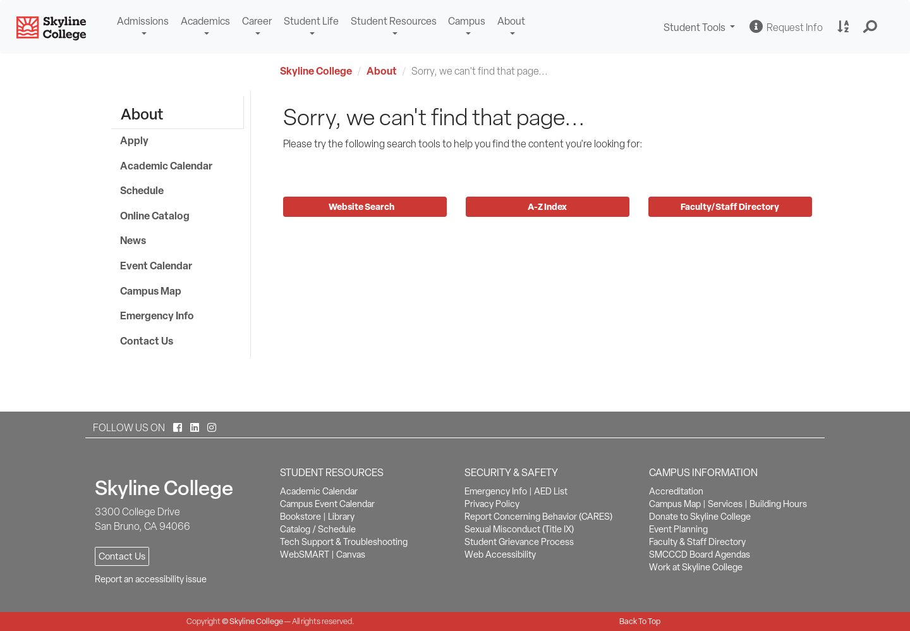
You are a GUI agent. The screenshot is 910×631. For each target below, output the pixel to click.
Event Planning (678, 529)
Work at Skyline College (696, 567)
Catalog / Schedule (318, 529)
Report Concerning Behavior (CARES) (538, 516)
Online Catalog (155, 216)
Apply (134, 140)
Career (257, 21)
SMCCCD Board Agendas (699, 554)
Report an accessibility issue (151, 579)
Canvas (350, 554)
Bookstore (300, 516)
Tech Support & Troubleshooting (344, 542)
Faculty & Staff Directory (697, 542)
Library (341, 516)
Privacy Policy (491, 504)
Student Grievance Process (519, 542)
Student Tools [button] (701, 28)
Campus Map (150, 291)
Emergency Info (157, 315)
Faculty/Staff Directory (730, 206)
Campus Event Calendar (327, 504)
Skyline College (316, 71)
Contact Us (146, 341)
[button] (870, 27)
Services (725, 504)
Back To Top (639, 621)
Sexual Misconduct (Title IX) (519, 529)
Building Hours (778, 504)
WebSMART (304, 554)
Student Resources (394, 21)
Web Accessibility (500, 554)
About (511, 21)
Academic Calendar (166, 166)
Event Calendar (156, 266)
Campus (466, 21)
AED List (550, 491)
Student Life (311, 21)
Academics (205, 21)
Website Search (363, 206)
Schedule (142, 190)
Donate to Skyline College (700, 516)
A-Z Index (547, 206)
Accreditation (676, 491)
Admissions (143, 21)
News (133, 240)
